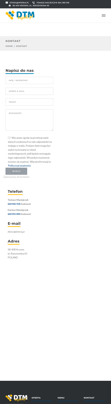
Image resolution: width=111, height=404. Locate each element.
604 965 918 (14, 203)
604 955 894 (14, 214)
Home (9, 46)
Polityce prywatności (19, 165)
